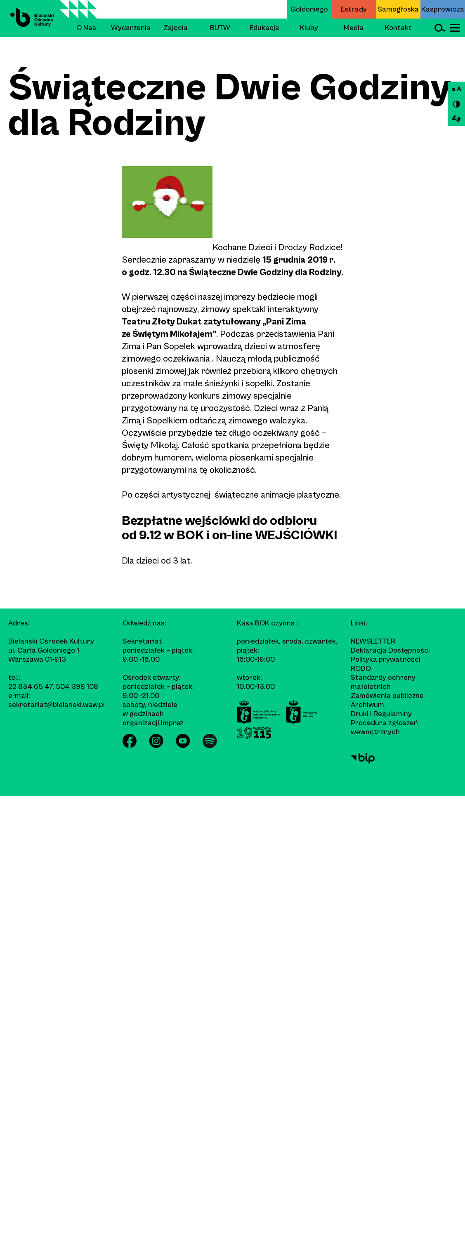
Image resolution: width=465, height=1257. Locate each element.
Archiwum (367, 704)
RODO (361, 668)
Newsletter (373, 641)
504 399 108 (77, 686)
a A (456, 89)
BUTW (220, 27)
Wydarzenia (131, 27)
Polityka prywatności (385, 659)
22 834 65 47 (30, 686)
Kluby (309, 27)
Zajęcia (175, 27)
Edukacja (264, 27)
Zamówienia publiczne (387, 695)
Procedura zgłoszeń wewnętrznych (384, 727)
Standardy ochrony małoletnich (383, 682)
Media (354, 27)
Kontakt (398, 27)
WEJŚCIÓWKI (296, 535)
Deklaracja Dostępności (390, 650)
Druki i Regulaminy (381, 714)
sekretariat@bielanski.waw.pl (56, 704)
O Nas (86, 27)
